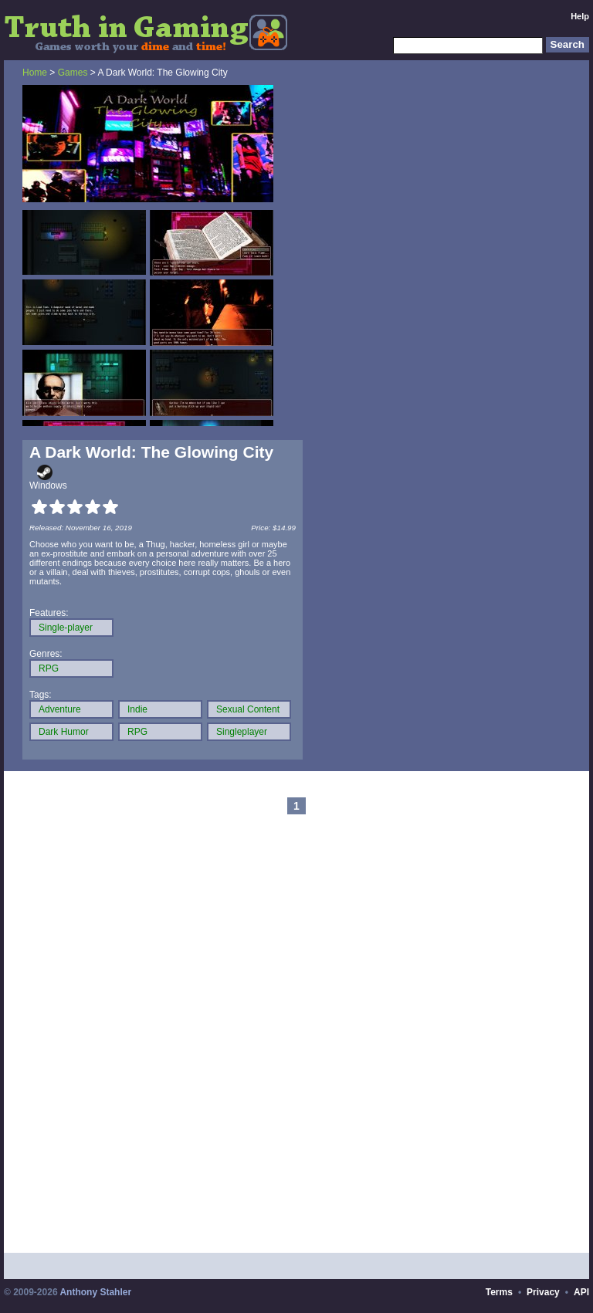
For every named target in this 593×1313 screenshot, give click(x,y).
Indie (137, 709)
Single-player (66, 627)
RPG (49, 668)
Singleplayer (241, 731)
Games (73, 72)
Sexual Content (248, 709)
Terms (499, 1292)
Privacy (543, 1292)
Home (34, 72)
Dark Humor (64, 731)
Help (580, 16)
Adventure (60, 709)
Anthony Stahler (95, 1292)
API (581, 1292)
